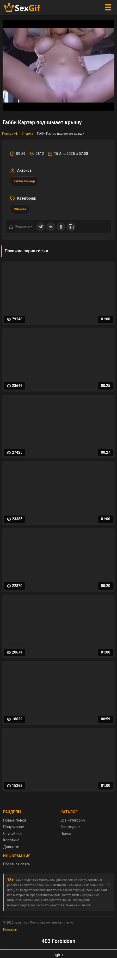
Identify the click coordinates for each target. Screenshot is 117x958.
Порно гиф (10, 133)
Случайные (12, 833)
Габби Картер (24, 181)
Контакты (10, 929)
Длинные (11, 847)
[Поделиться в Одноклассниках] (61, 226)
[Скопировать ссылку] (71, 226)
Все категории (72, 820)
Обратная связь (16, 864)
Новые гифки (14, 820)
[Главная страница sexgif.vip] (22, 7)
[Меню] (108, 7)
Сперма (27, 133)
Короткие (11, 840)
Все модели (70, 827)
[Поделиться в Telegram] (40, 226)
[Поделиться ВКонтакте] (50, 226)
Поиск (65, 833)
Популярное (13, 827)
